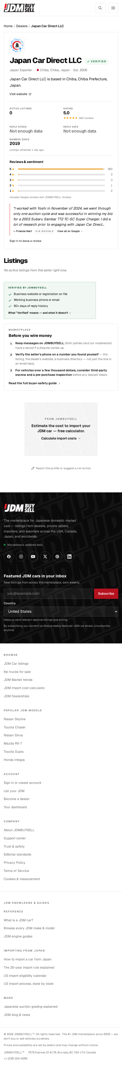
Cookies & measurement (22, 879)
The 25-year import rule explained (29, 967)
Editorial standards (17, 854)
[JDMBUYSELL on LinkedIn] (69, 556)
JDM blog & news (17, 1015)
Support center (15, 838)
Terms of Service (16, 871)
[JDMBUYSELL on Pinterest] (57, 556)
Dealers (21, 26)
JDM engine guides (18, 936)
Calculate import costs (61, 438)
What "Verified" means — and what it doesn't (39, 313)
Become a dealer (17, 799)
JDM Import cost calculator (24, 688)
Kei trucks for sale (17, 672)
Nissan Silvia (13, 735)
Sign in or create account (22, 783)
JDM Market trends (18, 680)
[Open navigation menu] (113, 8)
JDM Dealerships (16, 696)
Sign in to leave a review (25, 241)
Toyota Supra (14, 751)
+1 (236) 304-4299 (15, 1058)
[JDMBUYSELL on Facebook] (9, 556)
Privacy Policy (14, 862)
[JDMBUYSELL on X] (45, 556)
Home (8, 26)
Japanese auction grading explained (31, 1006)
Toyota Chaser (15, 727)
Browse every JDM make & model (29, 928)
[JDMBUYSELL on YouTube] (33, 556)
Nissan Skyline (15, 719)
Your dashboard (15, 807)
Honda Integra (14, 760)
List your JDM (14, 791)
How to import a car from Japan (27, 959)
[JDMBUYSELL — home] (19, 8)
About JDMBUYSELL (19, 830)
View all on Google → (70, 231)
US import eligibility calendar (25, 976)
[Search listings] (100, 8)
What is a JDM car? (18, 920)
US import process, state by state (29, 983)
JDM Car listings (16, 663)
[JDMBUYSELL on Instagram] (21, 556)
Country (10, 603)
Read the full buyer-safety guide (35, 383)
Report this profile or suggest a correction (61, 468)
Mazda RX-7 (13, 743)
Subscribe (106, 593)
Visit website (20, 94)
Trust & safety (14, 846)
